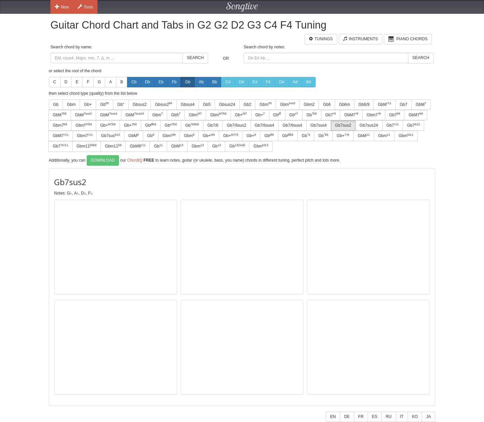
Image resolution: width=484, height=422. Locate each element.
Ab (201, 82)
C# (228, 82)
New (62, 6)
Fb (174, 82)
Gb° (120, 104)
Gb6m (344, 104)
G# (281, 82)
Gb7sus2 (343, 125)
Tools (85, 6)
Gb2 (247, 104)
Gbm (71, 104)
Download (103, 160)
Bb (214, 82)
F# (268, 82)
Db (147, 82)
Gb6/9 (364, 104)
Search (195, 57)
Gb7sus (110, 135)
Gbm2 (309, 104)
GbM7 (351, 114)
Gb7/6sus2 (236, 125)
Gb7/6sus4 (264, 125)
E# (255, 82)
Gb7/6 (212, 125)
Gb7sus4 (319, 125)
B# (308, 82)
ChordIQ (134, 160)
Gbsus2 (140, 104)
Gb (187, 82)
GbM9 (138, 146)
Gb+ (88, 104)
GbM (384, 104)
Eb (161, 82)
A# (295, 82)
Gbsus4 (188, 104)
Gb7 (403, 104)
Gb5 (207, 104)
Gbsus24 (227, 104)
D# (241, 82)
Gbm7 (374, 114)
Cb (133, 82)
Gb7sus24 (369, 125)
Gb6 (327, 104)
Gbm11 (86, 146)
